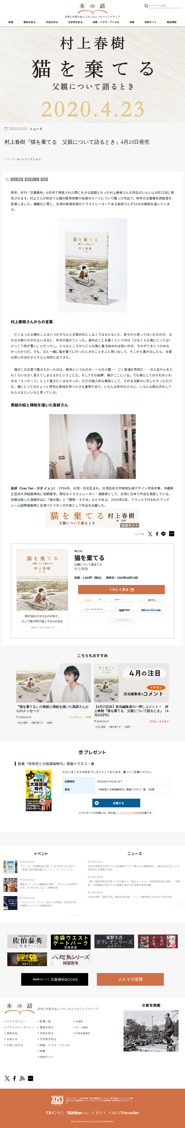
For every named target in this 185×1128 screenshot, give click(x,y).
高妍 (44, 179)
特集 (131, 22)
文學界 (80, 1021)
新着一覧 (45, 1021)
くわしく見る (119, 589)
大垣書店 (121, 622)
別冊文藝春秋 (84, 1032)
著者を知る (29, 22)
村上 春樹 (17, 179)
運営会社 (12, 1032)
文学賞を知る (75, 22)
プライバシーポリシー (20, 1027)
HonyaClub (150, 612)
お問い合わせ (15, 1044)
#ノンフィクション (29, 159)
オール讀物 (83, 1027)
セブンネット (150, 602)
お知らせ (12, 1038)
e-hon (121, 612)
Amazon (92, 602)
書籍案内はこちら (55, 978)
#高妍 (49, 722)
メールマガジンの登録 (127, 811)
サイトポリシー (16, 1021)
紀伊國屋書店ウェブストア (92, 612)
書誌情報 (171, 22)
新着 (11, 22)
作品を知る (52, 22)
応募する (108, 802)
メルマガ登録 (130, 978)
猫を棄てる (32, 179)
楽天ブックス (121, 602)
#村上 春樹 (22, 722)
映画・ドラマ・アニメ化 (106, 22)
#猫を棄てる (37, 722)
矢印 (74, 914)
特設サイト (151, 22)
